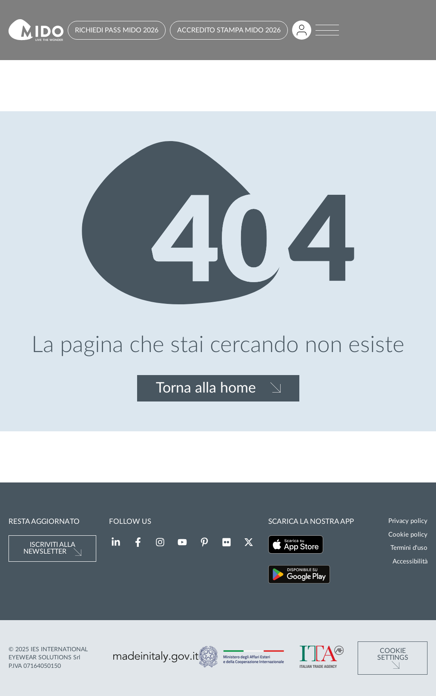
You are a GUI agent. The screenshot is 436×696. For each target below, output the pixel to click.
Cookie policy (407, 534)
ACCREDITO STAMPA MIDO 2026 (229, 30)
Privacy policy (407, 521)
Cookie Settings (392, 654)
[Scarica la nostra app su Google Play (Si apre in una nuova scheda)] (299, 575)
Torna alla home (206, 388)
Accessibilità (410, 561)
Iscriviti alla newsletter (49, 548)
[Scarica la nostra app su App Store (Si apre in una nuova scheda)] (295, 545)
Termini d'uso (408, 548)
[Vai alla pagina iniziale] (36, 30)
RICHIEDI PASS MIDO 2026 (116, 30)
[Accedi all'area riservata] (301, 30)
